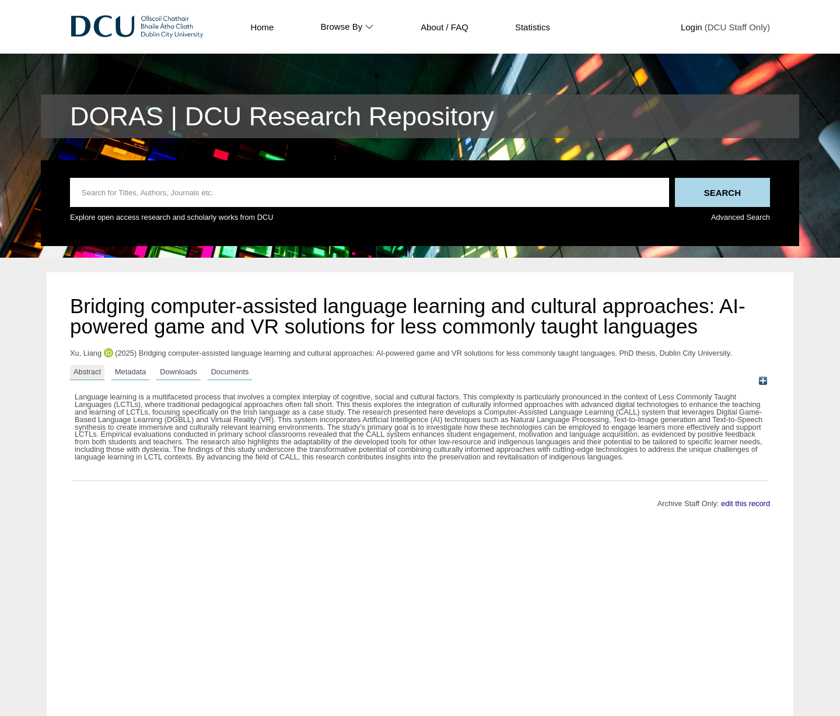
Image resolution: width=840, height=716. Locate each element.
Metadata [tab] (130, 371)
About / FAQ (444, 27)
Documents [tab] (230, 371)
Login (691, 27)
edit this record (745, 503)
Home (262, 27)
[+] (762, 381)
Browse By (347, 26)
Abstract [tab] (87, 371)
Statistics (532, 27)
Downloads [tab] (178, 371)
